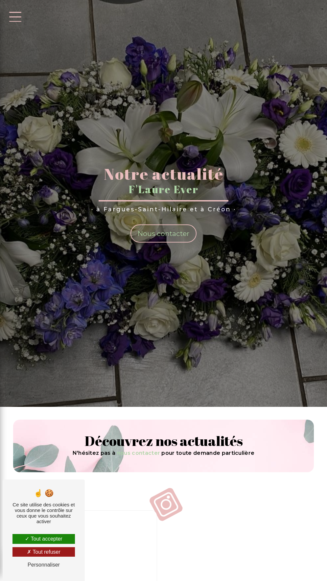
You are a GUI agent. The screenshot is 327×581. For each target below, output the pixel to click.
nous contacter (138, 453)
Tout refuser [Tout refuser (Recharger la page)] (43, 552)
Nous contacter (163, 233)
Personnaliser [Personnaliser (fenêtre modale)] (44, 565)
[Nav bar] (14, 16)
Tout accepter (43, 539)
